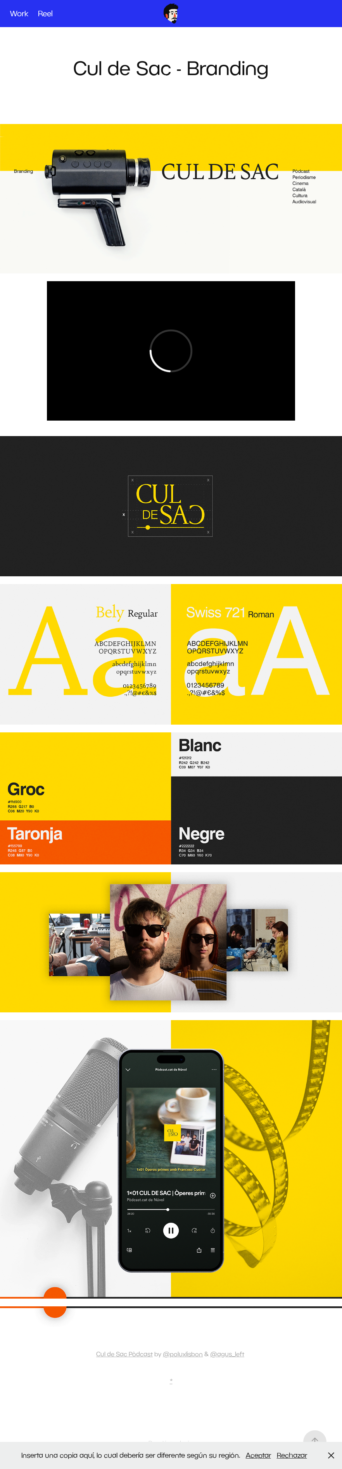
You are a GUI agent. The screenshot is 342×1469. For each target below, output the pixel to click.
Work (19, 13)
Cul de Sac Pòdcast (124, 1353)
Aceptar (258, 1455)
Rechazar (292, 1455)
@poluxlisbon (183, 1353)
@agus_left (227, 1353)
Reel (45, 13)
